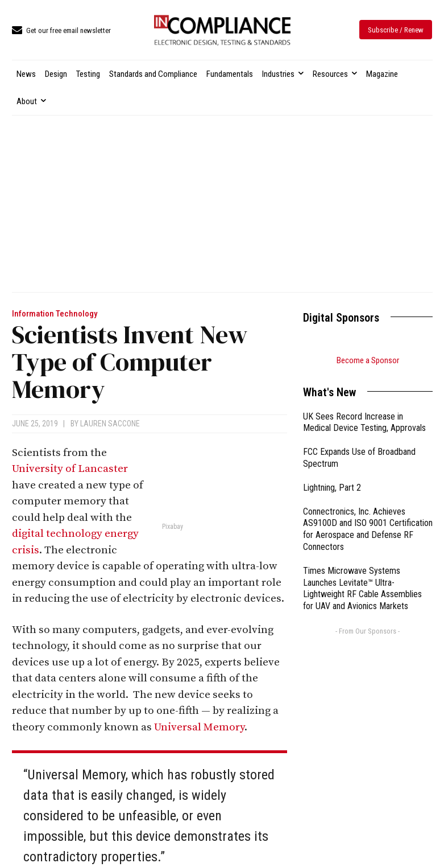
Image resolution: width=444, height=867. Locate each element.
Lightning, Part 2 (332, 487)
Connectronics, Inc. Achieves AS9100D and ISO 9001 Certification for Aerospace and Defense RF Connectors (368, 529)
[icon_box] (61, 31)
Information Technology (54, 314)
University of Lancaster (70, 468)
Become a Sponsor (368, 360)
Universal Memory (199, 727)
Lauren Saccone (110, 423)
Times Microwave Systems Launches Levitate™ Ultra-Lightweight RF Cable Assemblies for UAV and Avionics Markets (362, 588)
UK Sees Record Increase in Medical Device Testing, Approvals (364, 422)
